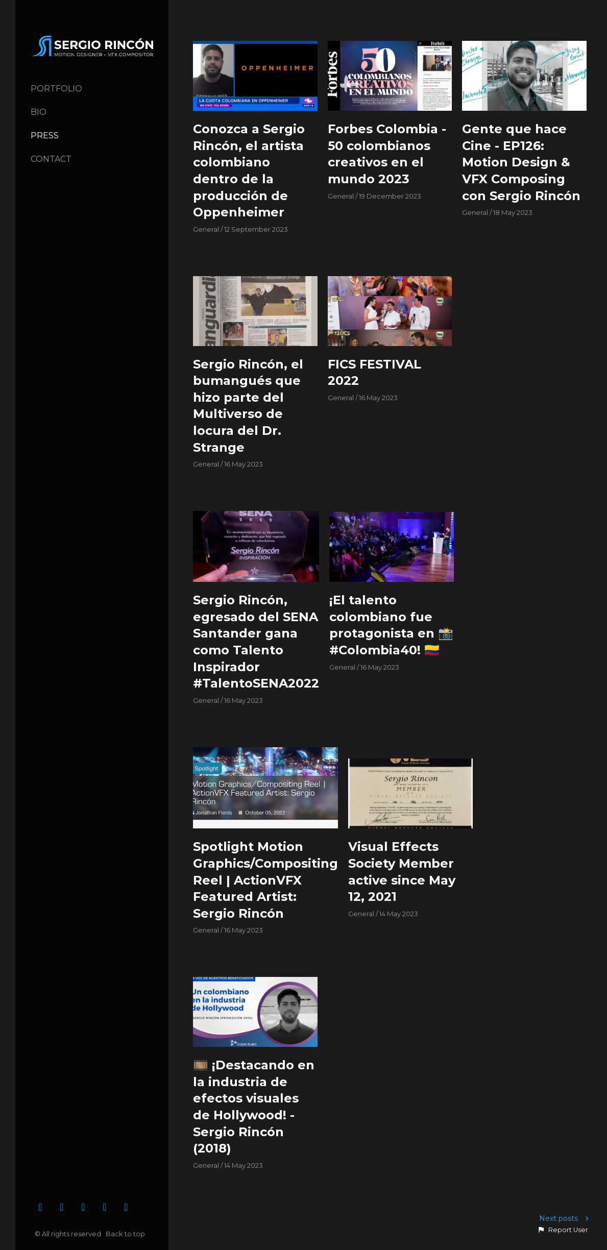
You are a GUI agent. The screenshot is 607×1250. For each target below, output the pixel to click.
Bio (38, 112)
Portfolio (56, 88)
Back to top (126, 1234)
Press (45, 135)
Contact (51, 159)
